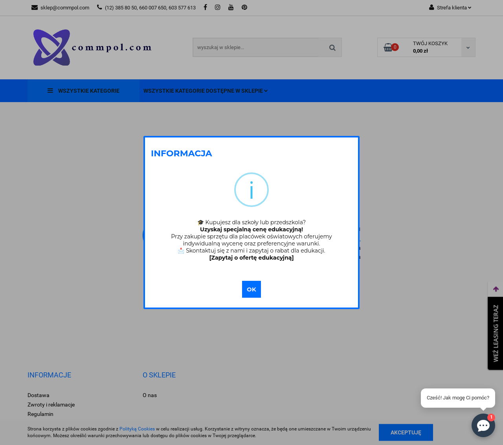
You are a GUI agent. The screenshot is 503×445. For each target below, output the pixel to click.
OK (251, 289)
